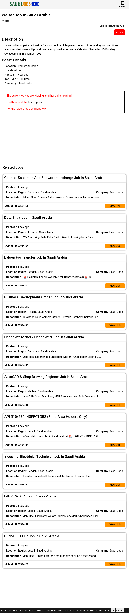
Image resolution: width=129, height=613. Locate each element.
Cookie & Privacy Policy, (77, 610)
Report (119, 32)
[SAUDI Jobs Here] (24, 6)
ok (113, 610)
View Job (115, 206)
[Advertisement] (65, 137)
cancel (119, 610)
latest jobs (35, 102)
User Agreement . (102, 610)
